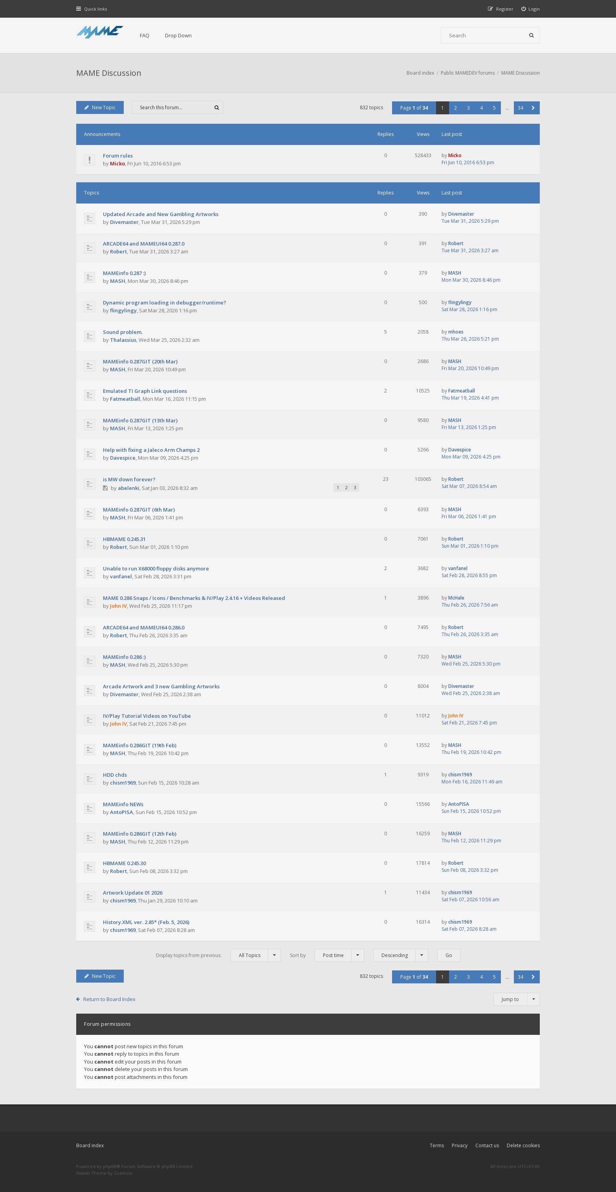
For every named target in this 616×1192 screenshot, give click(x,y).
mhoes (456, 331)
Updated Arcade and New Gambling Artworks (160, 214)
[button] (533, 107)
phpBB (110, 1166)
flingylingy (123, 310)
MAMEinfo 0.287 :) (124, 273)
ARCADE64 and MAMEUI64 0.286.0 (143, 627)
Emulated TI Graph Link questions (145, 390)
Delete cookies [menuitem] (523, 1145)
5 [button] (494, 108)
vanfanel (121, 576)
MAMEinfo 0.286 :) (124, 656)
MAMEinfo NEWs (123, 804)
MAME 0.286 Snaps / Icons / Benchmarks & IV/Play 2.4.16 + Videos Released (194, 598)
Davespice (123, 457)
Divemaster (124, 222)
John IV (118, 605)
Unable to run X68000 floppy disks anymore (156, 568)
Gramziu (123, 1173)
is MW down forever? (129, 479)
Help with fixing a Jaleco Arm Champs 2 (151, 449)
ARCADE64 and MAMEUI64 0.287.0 (143, 243)
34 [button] (520, 108)
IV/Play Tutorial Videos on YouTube (147, 715)
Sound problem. (123, 332)
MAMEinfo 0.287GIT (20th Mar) (140, 361)
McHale (456, 597)
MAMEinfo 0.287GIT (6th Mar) (139, 509)
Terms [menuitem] (437, 1145)
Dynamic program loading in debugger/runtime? (164, 302)
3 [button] (468, 108)
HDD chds (115, 774)
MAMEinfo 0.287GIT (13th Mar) (140, 420)
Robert (118, 251)
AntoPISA (121, 812)
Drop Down (178, 35)
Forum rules (118, 155)
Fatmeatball (125, 398)
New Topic (100, 107)
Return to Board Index (109, 999)
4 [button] (481, 108)
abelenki (128, 487)
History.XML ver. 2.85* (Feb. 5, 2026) (146, 922)
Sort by (327, 955)
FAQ (144, 35)
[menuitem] (530, 9)
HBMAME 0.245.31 (124, 539)
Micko (117, 163)
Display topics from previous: (218, 955)
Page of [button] (414, 108)
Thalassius (123, 339)
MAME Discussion (108, 73)
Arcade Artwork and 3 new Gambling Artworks (161, 686)
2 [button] (455, 108)
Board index (90, 1145)
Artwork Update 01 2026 (132, 892)
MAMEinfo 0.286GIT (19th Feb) (139, 745)
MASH (117, 280)
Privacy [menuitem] (460, 1145)
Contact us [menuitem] (487, 1145)
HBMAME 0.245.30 (124, 863)
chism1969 (123, 782)
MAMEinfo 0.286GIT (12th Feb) (139, 833)
